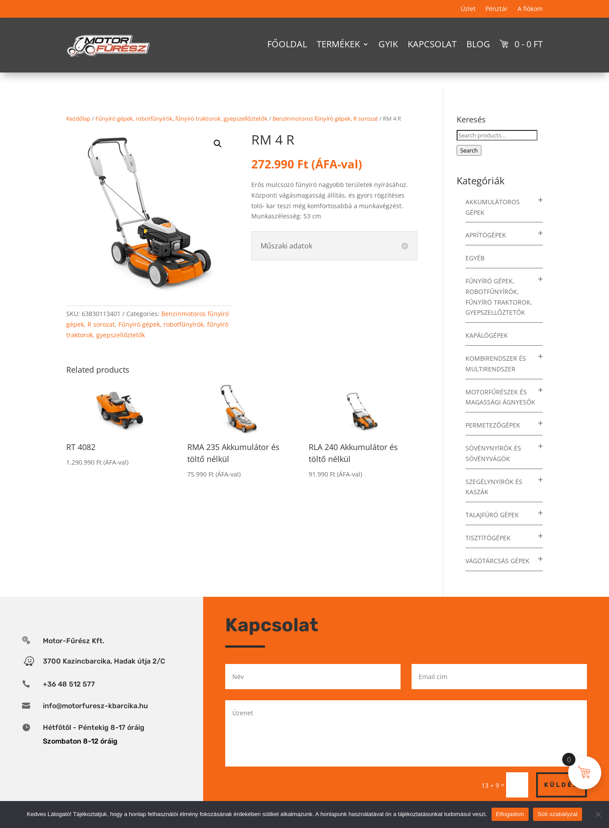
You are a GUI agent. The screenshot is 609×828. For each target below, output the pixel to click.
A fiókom (530, 9)
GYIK (388, 44)
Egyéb (474, 258)
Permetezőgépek (492, 425)
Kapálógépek (486, 335)
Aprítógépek (485, 235)
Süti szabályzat (557, 814)
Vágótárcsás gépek (497, 561)
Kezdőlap (78, 118)
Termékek (338, 44)
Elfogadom (510, 814)
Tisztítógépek (488, 538)
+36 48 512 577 (69, 684)
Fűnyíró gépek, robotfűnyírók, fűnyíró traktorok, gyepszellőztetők (181, 118)
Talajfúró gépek (492, 515)
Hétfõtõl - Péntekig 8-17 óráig (93, 727)
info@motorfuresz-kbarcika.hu (95, 706)
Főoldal (287, 44)
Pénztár (496, 9)
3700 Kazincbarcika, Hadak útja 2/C (104, 661)
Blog (478, 44)
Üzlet (468, 9)
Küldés (561, 785)
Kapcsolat (432, 44)
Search (469, 150)
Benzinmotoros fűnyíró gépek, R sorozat (325, 118)
